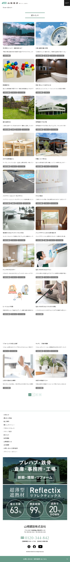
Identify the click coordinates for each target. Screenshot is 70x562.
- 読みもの (6, 435)
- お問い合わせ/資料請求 (10, 448)
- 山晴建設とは (7, 441)
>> (40, 395)
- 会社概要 (6, 445)
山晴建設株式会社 (35, 526)
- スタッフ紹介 (7, 431)
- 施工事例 (6, 421)
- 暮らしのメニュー (9, 424)
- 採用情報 (6, 438)
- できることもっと (9, 428)
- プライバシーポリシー (10, 451)
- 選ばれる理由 (7, 418)
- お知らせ (6, 414)
